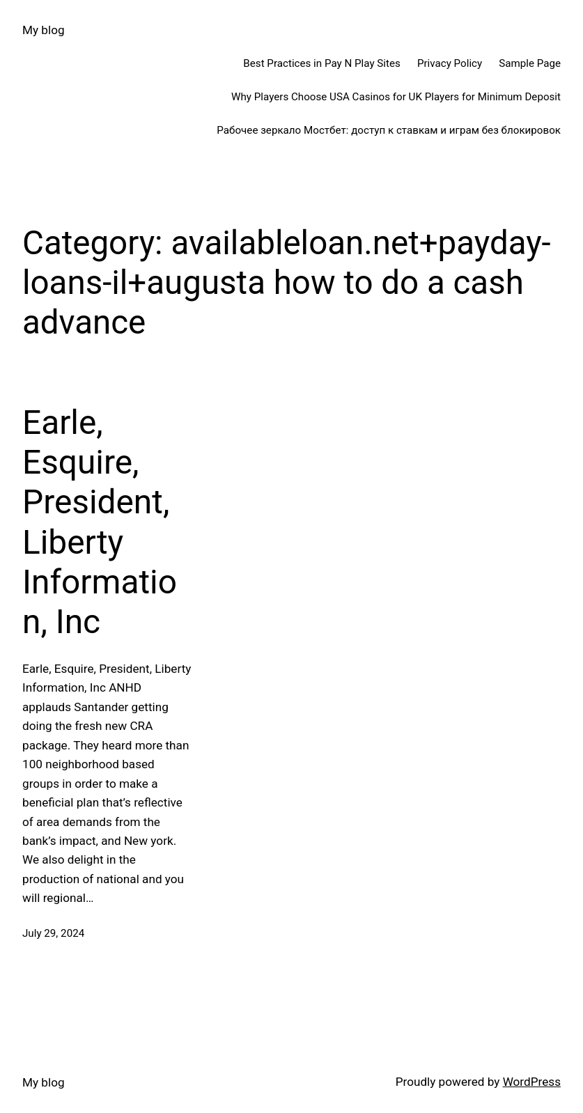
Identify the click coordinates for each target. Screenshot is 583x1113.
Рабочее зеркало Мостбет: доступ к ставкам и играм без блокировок (389, 130)
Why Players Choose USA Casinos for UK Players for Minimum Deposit (396, 97)
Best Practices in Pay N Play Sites (322, 63)
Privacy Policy (449, 63)
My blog (43, 30)
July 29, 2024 (53, 933)
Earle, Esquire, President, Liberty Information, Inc (99, 522)
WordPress (532, 1082)
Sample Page (530, 63)
